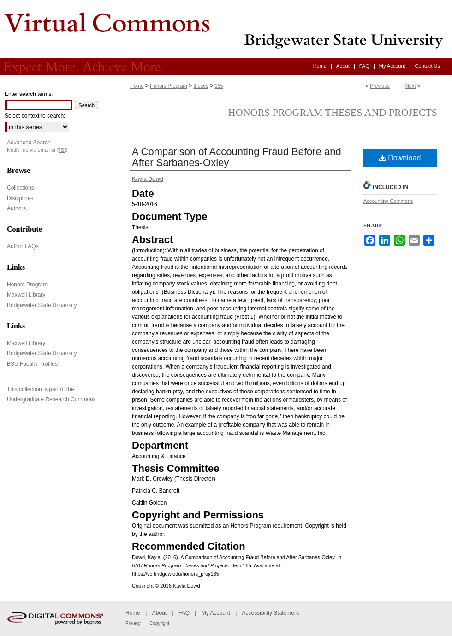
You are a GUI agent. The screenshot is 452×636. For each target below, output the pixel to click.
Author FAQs (23, 246)
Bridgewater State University (42, 305)
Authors (16, 208)
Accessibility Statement (270, 613)
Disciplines (20, 198)
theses (200, 86)
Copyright (159, 623)
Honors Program (168, 86)
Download (400, 158)
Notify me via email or (37, 150)
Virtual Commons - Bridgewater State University (226, 29)
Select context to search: (35, 116)
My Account (216, 613)
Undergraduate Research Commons (51, 399)
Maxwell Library (26, 294)
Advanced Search (29, 142)
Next (410, 86)
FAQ (184, 613)
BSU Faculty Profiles (32, 364)
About (159, 613)
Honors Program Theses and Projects (332, 112)
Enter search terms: (29, 94)
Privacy (133, 623)
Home (136, 86)
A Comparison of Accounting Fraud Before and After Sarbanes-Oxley (236, 157)
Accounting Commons (388, 201)
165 (219, 86)
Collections (20, 187)
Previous (380, 86)
